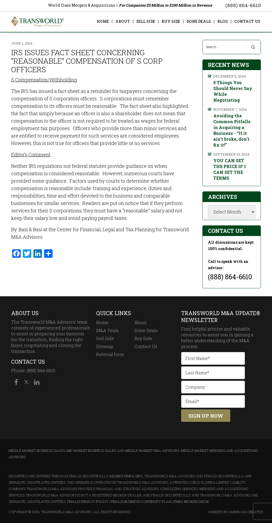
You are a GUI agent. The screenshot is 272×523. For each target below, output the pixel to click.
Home (102, 322)
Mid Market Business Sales (91, 450)
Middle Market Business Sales (36, 450)
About (140, 322)
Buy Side (143, 338)
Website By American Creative (236, 511)
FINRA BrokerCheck (191, 501)
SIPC (139, 476)
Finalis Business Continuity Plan (141, 501)
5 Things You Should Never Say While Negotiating (232, 91)
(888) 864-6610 (243, 5)
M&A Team (107, 330)
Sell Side (105, 338)
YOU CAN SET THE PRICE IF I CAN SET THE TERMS (229, 169)
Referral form (110, 354)
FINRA (129, 476)
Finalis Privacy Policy (87, 501)
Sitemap (104, 346)
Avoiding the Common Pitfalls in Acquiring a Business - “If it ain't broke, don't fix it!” (231, 130)
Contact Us (145, 346)
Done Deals (146, 330)
